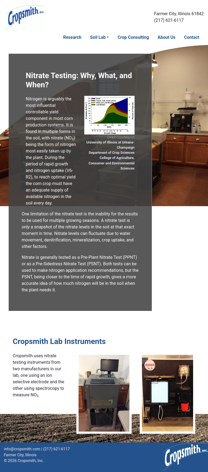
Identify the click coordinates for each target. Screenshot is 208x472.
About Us (167, 37)
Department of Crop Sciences (112, 153)
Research (72, 37)
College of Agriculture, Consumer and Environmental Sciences (112, 163)
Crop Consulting (133, 37)
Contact (191, 37)
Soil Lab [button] (98, 37)
